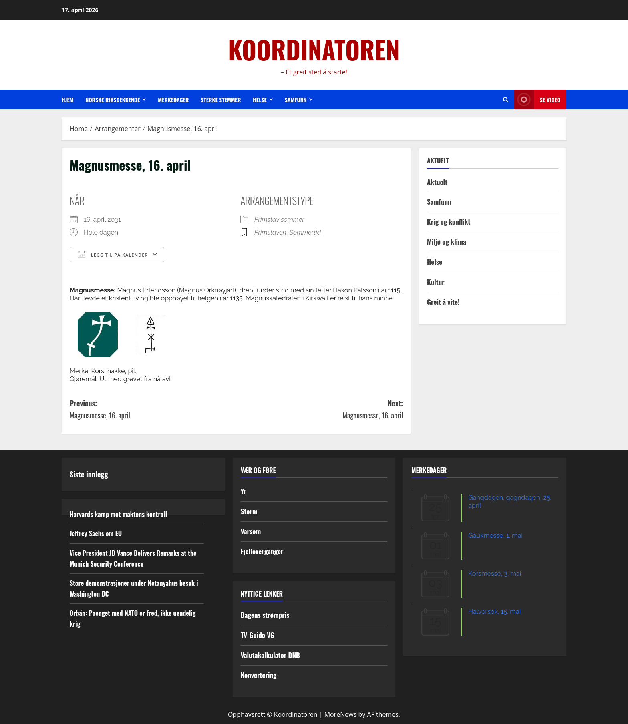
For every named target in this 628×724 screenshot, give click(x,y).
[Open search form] (505, 99)
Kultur (436, 282)
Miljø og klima (446, 242)
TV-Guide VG (257, 635)
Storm (249, 511)
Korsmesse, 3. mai (494, 573)
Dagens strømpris (265, 615)
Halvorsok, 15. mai (494, 611)
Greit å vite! (443, 302)
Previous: (153, 410)
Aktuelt (437, 182)
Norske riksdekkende (113, 99)
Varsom (251, 531)
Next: (319, 410)
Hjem (68, 99)
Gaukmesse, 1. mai (495, 535)
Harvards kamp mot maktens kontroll (118, 514)
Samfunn (296, 99)
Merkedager (173, 99)
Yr (243, 491)
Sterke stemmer (221, 99)
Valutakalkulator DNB (270, 655)
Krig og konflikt (448, 222)
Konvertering (259, 675)
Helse (259, 99)
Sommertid (305, 232)
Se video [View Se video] (537, 99)
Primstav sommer (279, 219)
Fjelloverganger (262, 551)
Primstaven (270, 232)
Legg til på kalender (113, 254)
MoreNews (340, 714)
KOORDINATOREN (314, 49)
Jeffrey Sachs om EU (96, 533)
